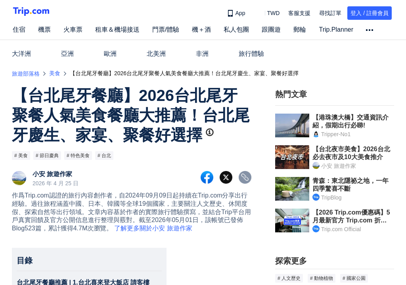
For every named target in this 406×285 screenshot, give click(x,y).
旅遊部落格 (26, 73)
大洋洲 (21, 53)
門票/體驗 (165, 29)
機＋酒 (201, 29)
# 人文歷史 (289, 278)
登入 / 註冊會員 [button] (369, 13)
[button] (267, 13)
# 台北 (104, 155)
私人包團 (236, 29)
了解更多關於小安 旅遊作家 (153, 228)
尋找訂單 (330, 13)
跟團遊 (271, 29)
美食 (54, 73)
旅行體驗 (251, 53)
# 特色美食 (78, 155)
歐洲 (110, 53)
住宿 (19, 29)
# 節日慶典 (47, 155)
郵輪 (299, 29)
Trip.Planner (336, 29)
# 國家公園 (354, 278)
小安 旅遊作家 (52, 174)
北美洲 (156, 53)
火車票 (72, 29)
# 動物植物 (321, 278)
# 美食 (21, 155)
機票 (44, 29)
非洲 (202, 53)
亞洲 (67, 53)
